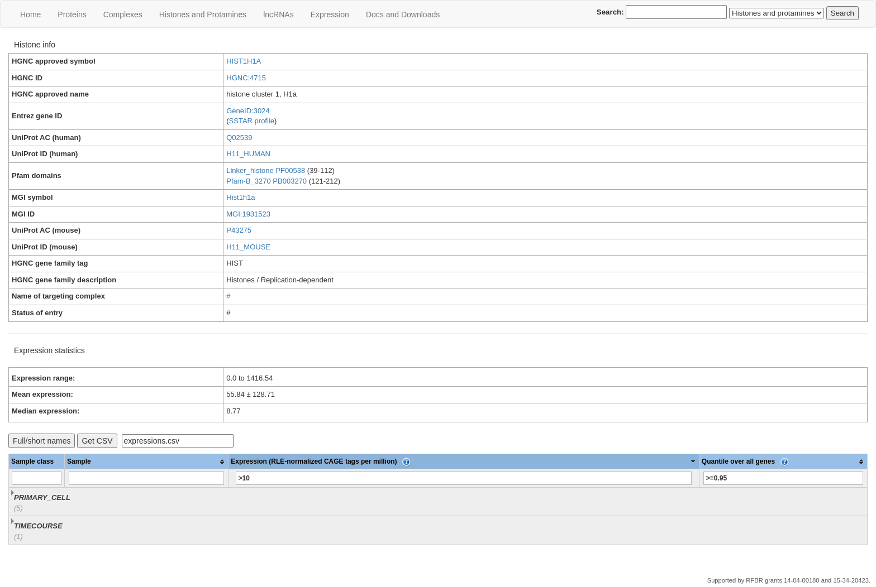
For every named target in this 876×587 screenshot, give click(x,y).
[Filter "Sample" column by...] (147, 478)
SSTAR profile (251, 121)
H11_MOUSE (248, 247)
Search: (662, 12)
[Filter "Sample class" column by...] (36, 478)
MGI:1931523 (248, 214)
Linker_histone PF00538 (265, 170)
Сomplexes (122, 14)
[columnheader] (146, 461)
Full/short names (41, 440)
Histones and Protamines (202, 14)
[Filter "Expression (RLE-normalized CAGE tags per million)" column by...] (464, 478)
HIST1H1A (243, 61)
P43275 (238, 230)
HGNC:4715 (246, 78)
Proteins (72, 14)
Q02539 (239, 137)
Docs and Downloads (403, 14)
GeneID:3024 (247, 111)
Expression (330, 14)
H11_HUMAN (248, 154)
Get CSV (97, 440)
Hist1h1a (240, 197)
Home (30, 14)
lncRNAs (278, 14)
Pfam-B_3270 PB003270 (266, 181)
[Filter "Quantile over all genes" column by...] (783, 478)
